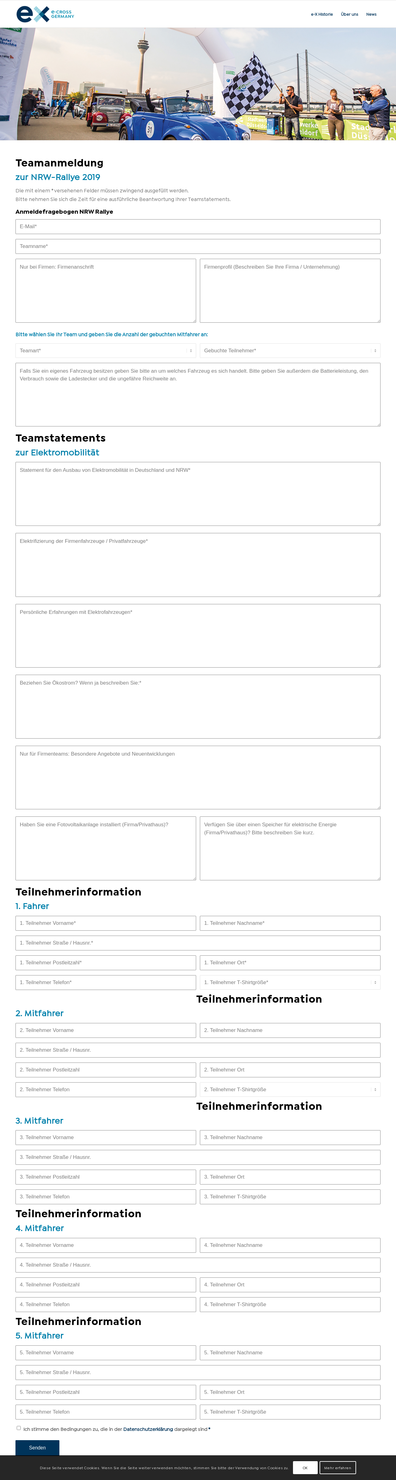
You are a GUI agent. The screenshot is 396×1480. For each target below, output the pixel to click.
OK (305, 1467)
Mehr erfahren (337, 1467)
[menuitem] (322, 13)
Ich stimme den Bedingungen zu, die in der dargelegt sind (116, 1429)
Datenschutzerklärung (148, 1429)
